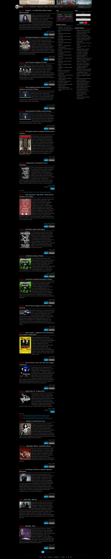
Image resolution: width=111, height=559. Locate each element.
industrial (60, 16)
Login (61, 6)
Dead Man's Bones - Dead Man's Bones (38, 446)
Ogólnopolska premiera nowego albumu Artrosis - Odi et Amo (65, 89)
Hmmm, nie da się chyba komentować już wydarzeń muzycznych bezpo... (38, 418)
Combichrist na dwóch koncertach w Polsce (38, 279)
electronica (68, 16)
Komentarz (51, 34)
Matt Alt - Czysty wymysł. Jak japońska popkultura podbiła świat (84, 75)
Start (40, 557)
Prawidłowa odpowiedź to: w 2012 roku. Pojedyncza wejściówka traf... (37, 192)
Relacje (21, 194)
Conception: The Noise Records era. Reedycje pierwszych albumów (82, 54)
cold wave (68, 14)
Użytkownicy (33, 6)
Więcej (56, 6)
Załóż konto (79, 24)
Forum (51, 6)
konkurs (21, 192)
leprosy (20, 415)
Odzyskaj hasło (86, 24)
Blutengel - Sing (30, 526)
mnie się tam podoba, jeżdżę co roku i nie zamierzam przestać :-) (36, 417)
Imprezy (21, 256)
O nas (44, 557)
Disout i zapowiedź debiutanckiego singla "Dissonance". (82, 94)
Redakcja (50, 557)
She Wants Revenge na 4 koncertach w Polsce (39, 37)
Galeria (46, 6)
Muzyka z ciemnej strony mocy (35, 421)
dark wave (62, 18)
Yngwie (20, 418)
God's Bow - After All (30, 499)
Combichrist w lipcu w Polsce (34, 256)
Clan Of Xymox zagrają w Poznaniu (36, 62)
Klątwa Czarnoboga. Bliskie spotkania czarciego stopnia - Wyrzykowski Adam (84, 32)
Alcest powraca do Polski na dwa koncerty (38, 111)
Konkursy (22, 163)
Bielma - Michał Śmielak (82, 35)
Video (21, 499)
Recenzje (22, 446)
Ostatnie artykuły (79, 28)
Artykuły (26, 6)
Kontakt (62, 557)
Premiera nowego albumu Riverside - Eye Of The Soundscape (64, 72)
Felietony (22, 421)
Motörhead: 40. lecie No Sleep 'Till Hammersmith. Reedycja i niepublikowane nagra (84, 71)
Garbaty (21, 417)
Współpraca (56, 557)
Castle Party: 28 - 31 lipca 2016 (34, 391)
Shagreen (60, 14)
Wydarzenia (40, 6)
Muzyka (21, 10)
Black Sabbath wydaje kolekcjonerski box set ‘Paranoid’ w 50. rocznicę (83, 89)
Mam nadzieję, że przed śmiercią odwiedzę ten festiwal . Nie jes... (36, 415)
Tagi (57, 10)
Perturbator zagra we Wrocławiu (35, 229)
